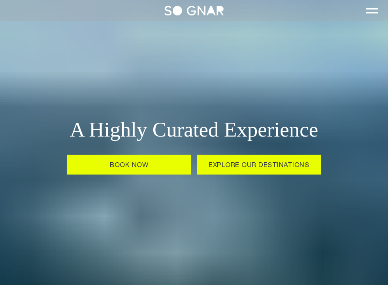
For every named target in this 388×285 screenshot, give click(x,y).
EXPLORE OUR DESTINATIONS (259, 165)
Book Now (129, 165)
